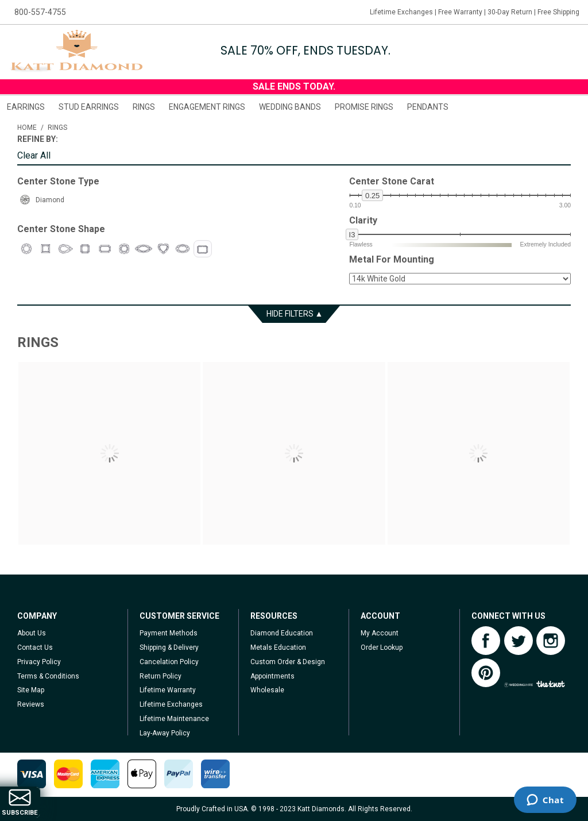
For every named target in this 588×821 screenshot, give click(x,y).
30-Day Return (510, 12)
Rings (144, 106)
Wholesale (267, 690)
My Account (380, 633)
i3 (352, 234)
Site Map (30, 690)
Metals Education (278, 647)
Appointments (272, 676)
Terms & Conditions (48, 676)
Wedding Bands (290, 106)
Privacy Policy (39, 662)
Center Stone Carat (391, 181)
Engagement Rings (207, 106)
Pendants (427, 106)
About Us (31, 633)
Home (27, 127)
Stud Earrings (89, 106)
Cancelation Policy (169, 662)
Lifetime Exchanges (401, 12)
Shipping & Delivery (169, 647)
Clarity (363, 220)
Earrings (26, 106)
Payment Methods (169, 633)
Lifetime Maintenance (174, 719)
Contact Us (35, 647)
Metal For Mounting (391, 259)
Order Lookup (382, 647)
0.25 (372, 195)
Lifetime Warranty (168, 690)
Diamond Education (281, 633)
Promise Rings (364, 106)
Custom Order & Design (287, 662)
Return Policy (160, 676)
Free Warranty (460, 12)
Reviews (30, 704)
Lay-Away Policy (165, 733)
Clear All (34, 155)
